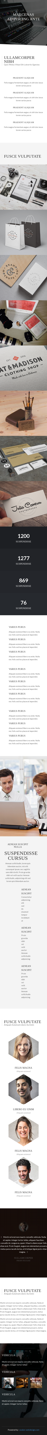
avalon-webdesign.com (29, 1430)
